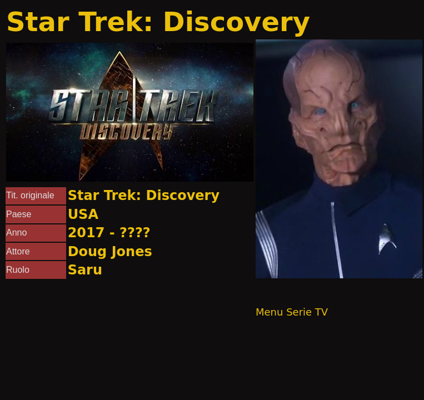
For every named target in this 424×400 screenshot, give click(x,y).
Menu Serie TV (292, 312)
